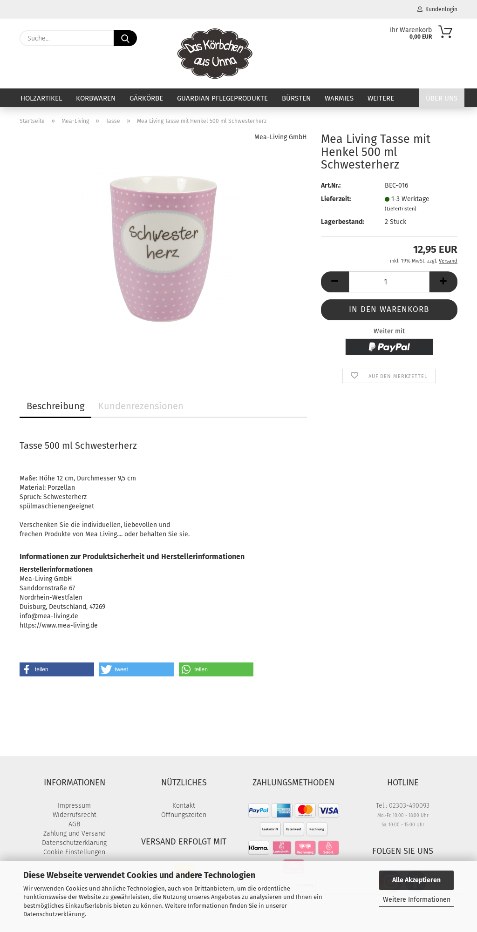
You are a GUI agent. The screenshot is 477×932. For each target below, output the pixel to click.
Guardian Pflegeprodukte (222, 98)
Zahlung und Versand (74, 833)
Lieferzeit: (336, 199)
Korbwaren (96, 98)
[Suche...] (125, 38)
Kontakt (183, 806)
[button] (335, 281)
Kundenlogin (437, 9)
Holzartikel (41, 98)
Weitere (381, 98)
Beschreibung (55, 406)
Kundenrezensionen (141, 406)
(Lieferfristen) (400, 209)
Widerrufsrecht (74, 815)
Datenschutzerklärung (54, 914)
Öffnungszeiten (183, 815)
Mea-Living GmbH (280, 137)
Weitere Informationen (416, 900)
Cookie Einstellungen (74, 852)
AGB (74, 824)
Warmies (339, 98)
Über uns (441, 98)
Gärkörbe (146, 98)
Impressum (74, 806)
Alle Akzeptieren (416, 880)
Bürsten (296, 98)
